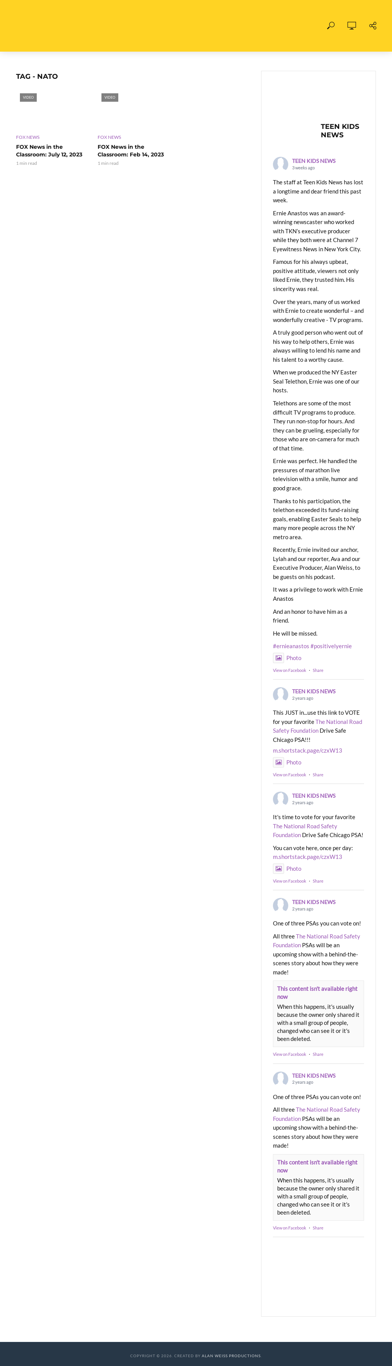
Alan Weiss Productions (231, 1355)
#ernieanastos (291, 645)
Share (318, 670)
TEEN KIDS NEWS (313, 161)
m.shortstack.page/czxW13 (307, 750)
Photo (287, 657)
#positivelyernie (331, 645)
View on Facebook (289, 670)
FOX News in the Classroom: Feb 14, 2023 (131, 150)
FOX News (27, 137)
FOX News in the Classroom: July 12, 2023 (49, 150)
